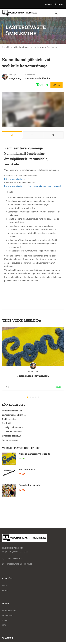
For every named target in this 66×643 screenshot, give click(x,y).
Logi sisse (59, 4)
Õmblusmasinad (9, 419)
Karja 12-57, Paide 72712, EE (15, 551)
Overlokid (6, 423)
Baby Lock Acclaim (14, 427)
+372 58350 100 (15, 558)
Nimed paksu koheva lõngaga (33, 375)
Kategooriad (30, 75)
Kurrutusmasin (27, 469)
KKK (4, 625)
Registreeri (48, 4)
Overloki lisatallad (13, 431)
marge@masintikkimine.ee (19, 564)
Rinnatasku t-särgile (29, 484)
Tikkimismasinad (10, 440)
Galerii (5, 620)
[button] (27, 397)
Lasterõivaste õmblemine (45, 47)
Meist (4, 585)
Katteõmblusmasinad (12, 410)
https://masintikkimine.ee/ (16, 179)
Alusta (56, 85)
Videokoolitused (21, 47)
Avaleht (5, 47)
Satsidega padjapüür (11, 436)
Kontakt (5, 590)
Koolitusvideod (9, 610)
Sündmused (7, 615)
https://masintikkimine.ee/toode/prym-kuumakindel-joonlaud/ (32, 186)
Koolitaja (12, 75)
